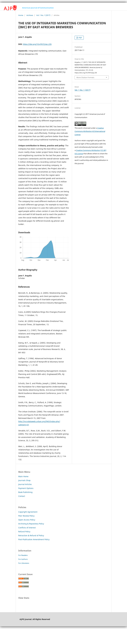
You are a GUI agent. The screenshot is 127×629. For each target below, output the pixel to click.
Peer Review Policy (26, 516)
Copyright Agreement (27, 512)
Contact (21, 496)
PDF (80, 37)
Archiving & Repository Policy (31, 523)
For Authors (23, 559)
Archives (29, 15)
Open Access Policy (26, 519)
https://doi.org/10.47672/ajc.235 (37, 44)
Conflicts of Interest (27, 527)
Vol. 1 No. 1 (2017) (43, 15)
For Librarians (23, 563)
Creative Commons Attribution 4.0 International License (90, 131)
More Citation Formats (85, 77)
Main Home (23, 476)
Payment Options (25, 488)
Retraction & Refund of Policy (31, 535)
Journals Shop (24, 480)
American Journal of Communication (38, 8)
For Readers (23, 555)
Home (20, 15)
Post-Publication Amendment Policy (33, 539)
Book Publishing (25, 492)
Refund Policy (24, 531)
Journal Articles (25, 484)
